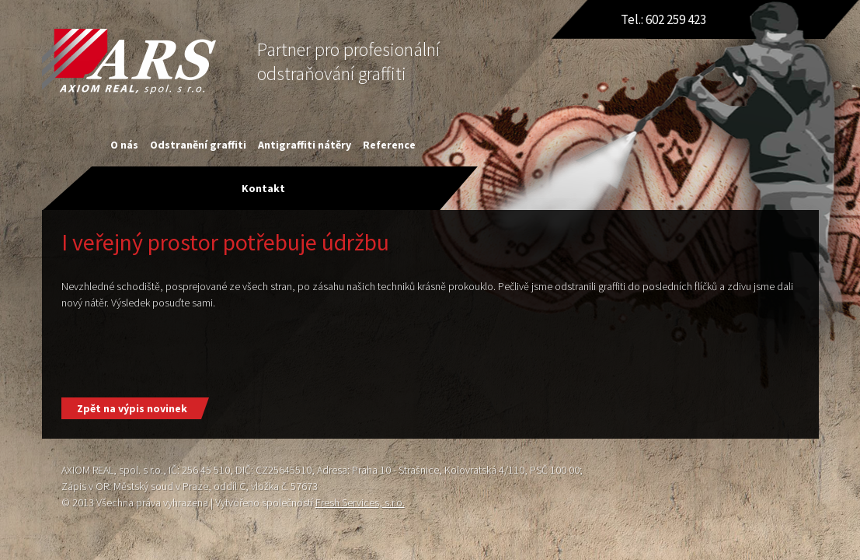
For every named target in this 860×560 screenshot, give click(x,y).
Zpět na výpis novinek (132, 408)
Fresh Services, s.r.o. (360, 502)
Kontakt (263, 188)
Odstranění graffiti (198, 145)
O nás (124, 145)
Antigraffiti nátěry (304, 145)
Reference (389, 145)
